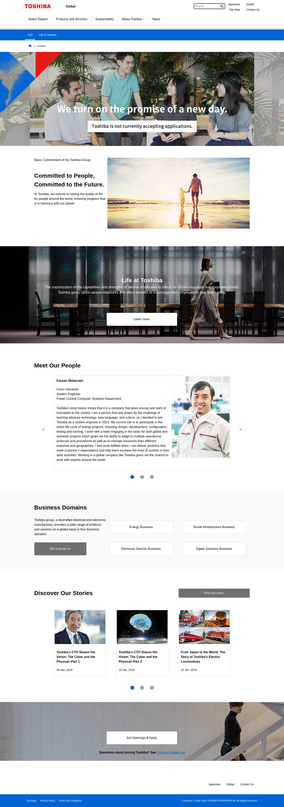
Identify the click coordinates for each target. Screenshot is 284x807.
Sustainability (104, 19)
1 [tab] (132, 476)
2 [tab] (142, 476)
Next (240, 429)
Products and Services (71, 19)
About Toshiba (133, 19)
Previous (43, 429)
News (156, 19)
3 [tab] (151, 476)
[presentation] (142, 476)
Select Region (38, 19)
